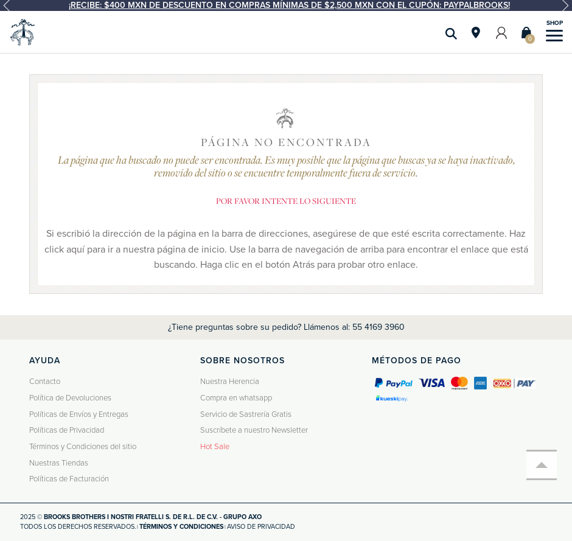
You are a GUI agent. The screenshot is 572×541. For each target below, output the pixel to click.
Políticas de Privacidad (66, 430)
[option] (286, 5)
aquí (75, 249)
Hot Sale (214, 447)
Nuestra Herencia (229, 381)
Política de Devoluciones (70, 398)
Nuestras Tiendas (58, 463)
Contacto (44, 381)
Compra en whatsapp (236, 398)
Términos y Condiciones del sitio (82, 447)
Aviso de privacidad (261, 527)
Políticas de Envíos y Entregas (78, 414)
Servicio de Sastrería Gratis (245, 414)
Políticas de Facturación (69, 479)
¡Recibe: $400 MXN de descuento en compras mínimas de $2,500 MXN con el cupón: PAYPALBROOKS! (289, 5)
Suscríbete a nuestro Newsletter (254, 430)
